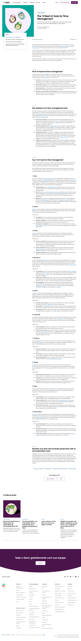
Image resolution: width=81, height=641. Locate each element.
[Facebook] (70, 576)
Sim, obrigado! (50, 478)
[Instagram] (67, 576)
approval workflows (40, 249)
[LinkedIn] (65, 576)
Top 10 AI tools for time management (14, 41)
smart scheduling (72, 271)
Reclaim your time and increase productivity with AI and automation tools (15, 44)
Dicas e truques (72, 468)
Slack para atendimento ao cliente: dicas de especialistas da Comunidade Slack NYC (11, 523)
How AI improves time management (13, 37)
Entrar (57, 2)
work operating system (48, 178)
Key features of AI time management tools (15, 39)
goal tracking (40, 417)
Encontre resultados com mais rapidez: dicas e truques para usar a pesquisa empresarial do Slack (29, 524)
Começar (74, 2)
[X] (73, 576)
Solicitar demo (65, 2)
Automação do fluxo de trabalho (60, 468)
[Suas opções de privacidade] (37, 634)
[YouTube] (75, 576)
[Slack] (6, 2)
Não (61, 478)
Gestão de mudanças (39, 468)
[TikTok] (78, 576)
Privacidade (12, 634)
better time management (42, 117)
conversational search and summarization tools (56, 192)
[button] (6, 576)
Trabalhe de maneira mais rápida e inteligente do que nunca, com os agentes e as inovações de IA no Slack (68, 524)
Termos (17, 634)
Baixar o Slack (5, 634)
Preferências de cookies (25, 634)
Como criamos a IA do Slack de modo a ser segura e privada (48, 522)
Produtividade (41, 12)
